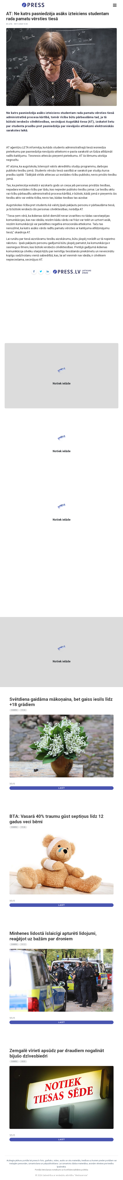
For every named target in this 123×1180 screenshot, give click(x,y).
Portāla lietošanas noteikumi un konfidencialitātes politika (61, 1170)
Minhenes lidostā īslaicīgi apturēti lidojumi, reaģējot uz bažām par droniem (53, 936)
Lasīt (61, 788)
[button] (115, 5)
